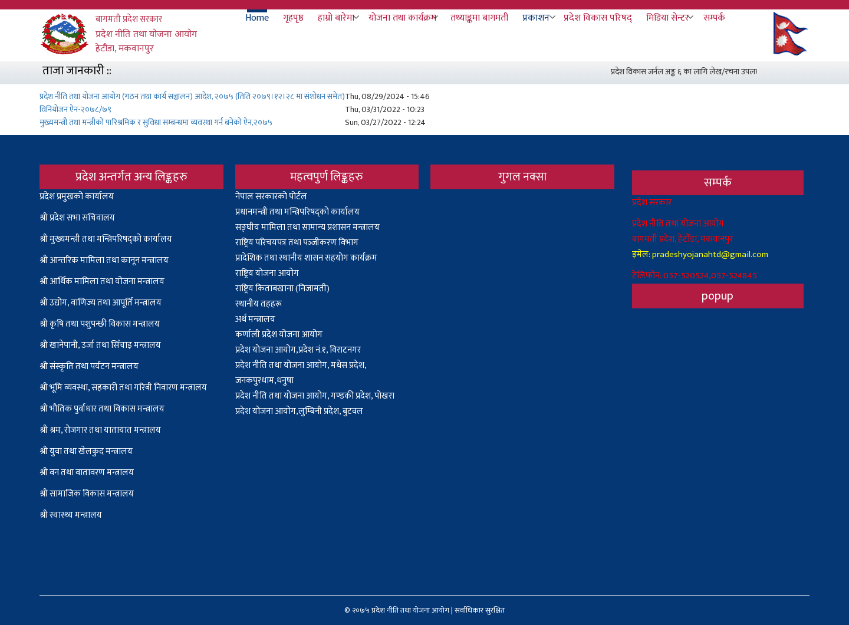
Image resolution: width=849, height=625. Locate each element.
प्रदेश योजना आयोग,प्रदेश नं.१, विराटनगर (298, 350)
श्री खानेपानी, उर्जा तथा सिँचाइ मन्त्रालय (100, 345)
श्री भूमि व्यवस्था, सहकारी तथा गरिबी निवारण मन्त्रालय (123, 387)
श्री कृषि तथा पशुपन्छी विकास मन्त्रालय (100, 324)
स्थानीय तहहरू (258, 304)
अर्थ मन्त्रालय (255, 319)
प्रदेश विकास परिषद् (598, 18)
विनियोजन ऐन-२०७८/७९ (75, 109)
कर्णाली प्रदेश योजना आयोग (279, 334)
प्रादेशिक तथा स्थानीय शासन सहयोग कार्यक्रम (306, 258)
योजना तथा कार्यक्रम (402, 18)
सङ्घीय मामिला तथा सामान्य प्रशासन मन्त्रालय (307, 227)
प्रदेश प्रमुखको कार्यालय (77, 196)
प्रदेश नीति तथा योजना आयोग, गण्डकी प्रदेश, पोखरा (314, 396)
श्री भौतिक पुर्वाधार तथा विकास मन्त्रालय (102, 409)
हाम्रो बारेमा (336, 18)
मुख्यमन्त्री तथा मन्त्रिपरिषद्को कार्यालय (111, 239)
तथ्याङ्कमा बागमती (479, 18)
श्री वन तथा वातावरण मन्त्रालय (87, 472)
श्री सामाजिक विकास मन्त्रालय (87, 493)
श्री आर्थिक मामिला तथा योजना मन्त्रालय (102, 281)
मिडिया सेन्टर (667, 18)
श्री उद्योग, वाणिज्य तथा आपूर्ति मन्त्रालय (101, 302)
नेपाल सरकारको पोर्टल (271, 196)
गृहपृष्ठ (293, 18)
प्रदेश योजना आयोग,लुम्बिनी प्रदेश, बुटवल (299, 411)
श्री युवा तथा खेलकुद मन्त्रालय (86, 451)
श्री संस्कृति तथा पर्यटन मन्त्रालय (89, 366)
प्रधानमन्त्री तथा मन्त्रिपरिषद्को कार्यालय (297, 212)
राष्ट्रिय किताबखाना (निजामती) (282, 288)
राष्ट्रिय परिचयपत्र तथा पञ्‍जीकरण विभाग (296, 242)
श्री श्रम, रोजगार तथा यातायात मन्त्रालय (100, 430)
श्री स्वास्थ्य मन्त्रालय (72, 515)
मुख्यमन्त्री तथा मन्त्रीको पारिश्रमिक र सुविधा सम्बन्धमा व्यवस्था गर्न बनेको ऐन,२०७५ (156, 122)
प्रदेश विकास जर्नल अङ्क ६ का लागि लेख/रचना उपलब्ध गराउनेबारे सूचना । (719, 71)
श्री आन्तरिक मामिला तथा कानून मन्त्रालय (104, 260)
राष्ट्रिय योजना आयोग (267, 273)
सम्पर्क (714, 18)
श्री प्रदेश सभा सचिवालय (77, 217)
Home (257, 18)
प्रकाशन (535, 18)
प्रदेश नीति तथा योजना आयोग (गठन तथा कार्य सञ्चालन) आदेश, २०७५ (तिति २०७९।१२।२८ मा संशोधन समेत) (192, 96)
